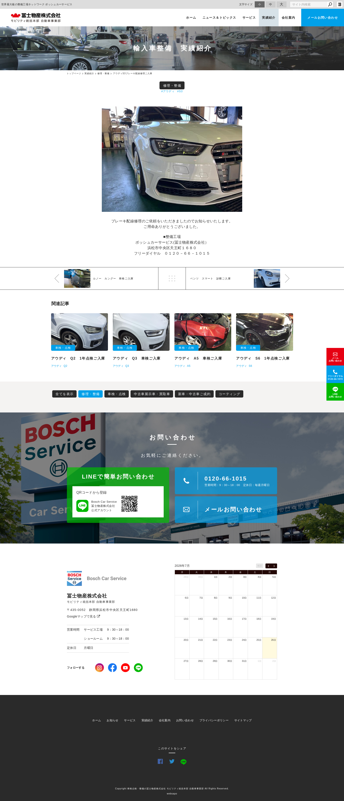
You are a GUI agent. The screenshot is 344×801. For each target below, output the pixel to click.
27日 (186, 661)
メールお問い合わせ (322, 17)
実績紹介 (269, 17)
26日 (273, 640)
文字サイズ (246, 4)
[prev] (268, 565)
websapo (172, 793)
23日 (229, 640)
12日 (273, 598)
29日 (186, 577)
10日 (244, 598)
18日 (258, 619)
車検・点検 (117, 394)
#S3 (180, 91)
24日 (244, 640)
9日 (230, 598)
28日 (200, 661)
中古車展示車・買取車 (152, 394)
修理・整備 (172, 85)
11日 (258, 598)
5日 (274, 577)
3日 (245, 577)
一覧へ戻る (172, 278)
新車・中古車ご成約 (194, 394)
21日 (200, 640)
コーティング (229, 394)
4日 (259, 577)
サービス (249, 17)
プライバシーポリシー (214, 720)
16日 (229, 619)
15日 (215, 619)
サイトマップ (243, 720)
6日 (186, 598)
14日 (200, 619)
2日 (230, 577)
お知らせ (112, 720)
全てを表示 (65, 394)
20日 (186, 640)
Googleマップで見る (83, 616)
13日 (186, 619)
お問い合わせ (185, 720)
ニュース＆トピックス (219, 17)
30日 (200, 577)
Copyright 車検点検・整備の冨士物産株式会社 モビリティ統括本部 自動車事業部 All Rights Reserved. (172, 788)
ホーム (191, 17)
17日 (244, 619)
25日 (258, 640)
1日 (216, 577)
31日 (244, 661)
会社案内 (288, 17)
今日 (259, 566)
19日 (273, 619)
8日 (216, 598)
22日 (215, 640)
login (340, 4)
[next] (274, 565)
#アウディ (168, 91)
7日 (201, 598)
